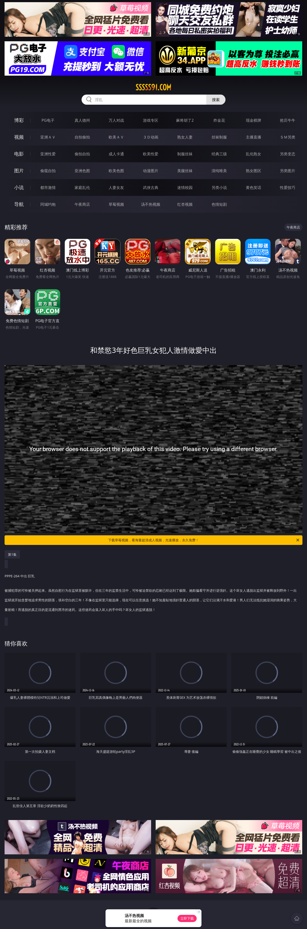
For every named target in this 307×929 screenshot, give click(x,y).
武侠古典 (150, 187)
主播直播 (253, 137)
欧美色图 (116, 170)
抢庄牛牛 (287, 120)
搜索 (216, 99)
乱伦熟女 (253, 154)
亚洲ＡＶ (48, 137)
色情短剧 (219, 204)
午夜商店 (82, 204)
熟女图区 (253, 170)
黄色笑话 (253, 187)
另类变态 (287, 154)
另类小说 (219, 187)
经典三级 (219, 154)
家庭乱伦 (82, 187)
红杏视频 (185, 204)
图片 (19, 170)
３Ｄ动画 (150, 137)
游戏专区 (150, 120)
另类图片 (287, 170)
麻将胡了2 (185, 120)
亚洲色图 (82, 170)
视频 (19, 137)
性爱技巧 (287, 187)
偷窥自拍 (48, 170)
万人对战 (116, 120)
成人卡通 (116, 154)
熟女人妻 (185, 137)
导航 (19, 204)
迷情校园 (185, 187)
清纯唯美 (219, 170)
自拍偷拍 (82, 137)
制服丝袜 (185, 154)
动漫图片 (150, 170)
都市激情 (48, 187)
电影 (19, 154)
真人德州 (82, 120)
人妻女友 (116, 187)
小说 (19, 187)
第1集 (12, 554)
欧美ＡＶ (116, 137)
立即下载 (187, 918)
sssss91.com (153, 87)
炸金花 (219, 120)
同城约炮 (48, 204)
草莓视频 (116, 204)
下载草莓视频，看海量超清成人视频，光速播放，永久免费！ (204, 540)
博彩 (19, 120)
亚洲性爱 (48, 154)
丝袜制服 (219, 137)
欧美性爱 (150, 154)
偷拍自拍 (82, 154)
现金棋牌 (253, 120)
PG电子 (47, 120)
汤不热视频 (150, 204)
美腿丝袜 (185, 170)
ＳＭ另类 (287, 137)
